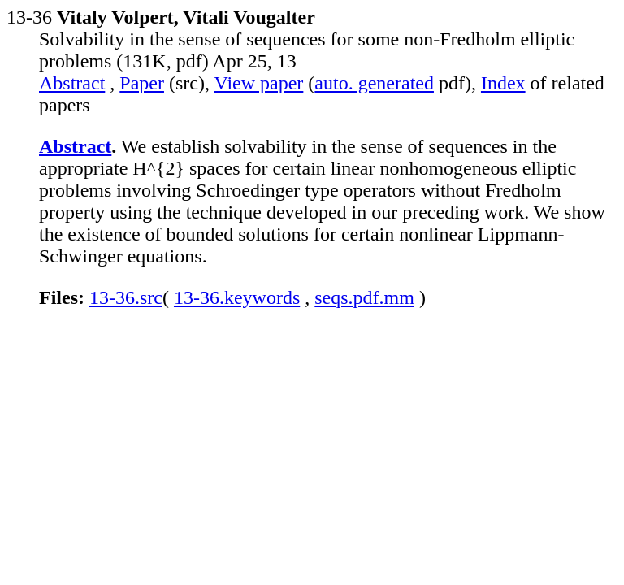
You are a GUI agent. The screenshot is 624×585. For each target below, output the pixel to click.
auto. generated (374, 82)
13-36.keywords (237, 297)
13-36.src (125, 297)
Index (503, 82)
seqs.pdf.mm (364, 297)
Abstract (72, 82)
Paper (141, 82)
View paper (259, 82)
